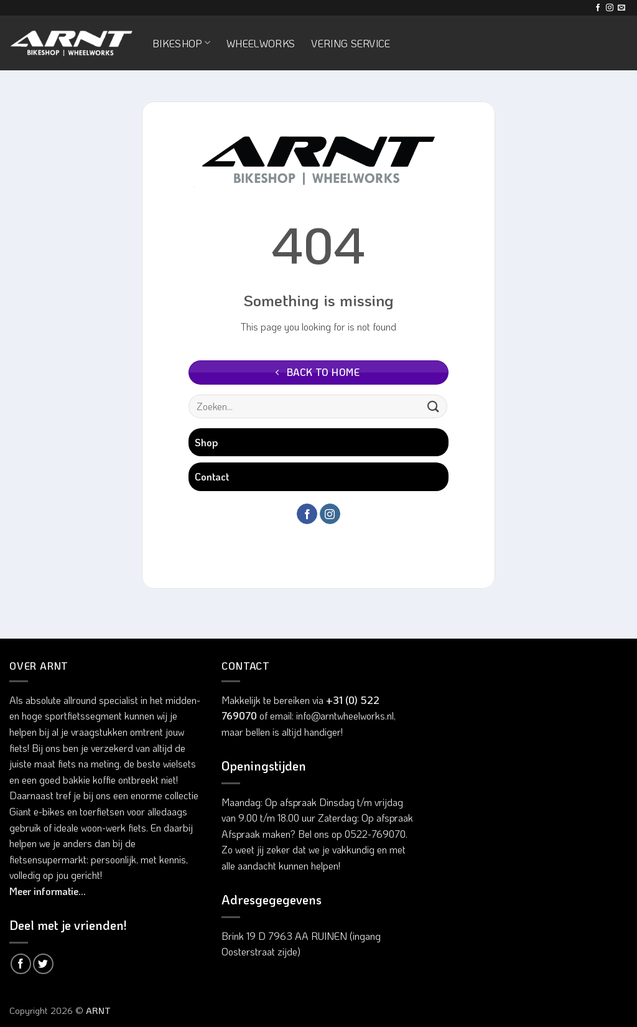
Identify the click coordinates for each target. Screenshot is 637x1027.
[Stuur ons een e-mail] (621, 8)
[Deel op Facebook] (21, 964)
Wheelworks (260, 43)
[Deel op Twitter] (43, 964)
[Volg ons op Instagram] (609, 8)
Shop (206, 442)
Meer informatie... (47, 891)
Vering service (350, 43)
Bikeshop (181, 43)
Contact (212, 476)
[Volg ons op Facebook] (598, 8)
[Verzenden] (433, 406)
